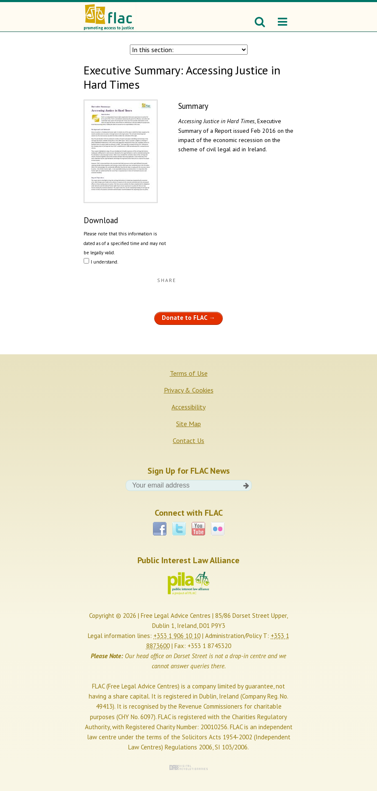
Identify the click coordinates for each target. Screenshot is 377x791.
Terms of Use (189, 373)
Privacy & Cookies (189, 390)
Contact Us (188, 440)
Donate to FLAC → (188, 318)
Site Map (188, 423)
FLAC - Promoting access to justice (110, 17)
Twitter (179, 528)
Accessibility (188, 407)
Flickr (217, 528)
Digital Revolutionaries (188, 767)
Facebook (159, 528)
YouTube (198, 528)
